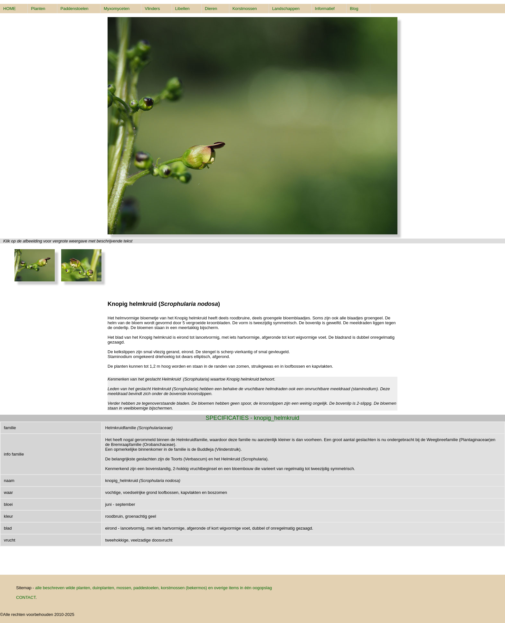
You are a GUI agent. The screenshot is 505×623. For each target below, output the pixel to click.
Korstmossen (245, 8)
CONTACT (25, 597)
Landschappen (286, 8)
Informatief (325, 8)
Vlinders (152, 8)
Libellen (182, 8)
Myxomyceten (116, 8)
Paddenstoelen (75, 8)
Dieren (211, 8)
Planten (38, 8)
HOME (9, 8)
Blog (354, 8)
